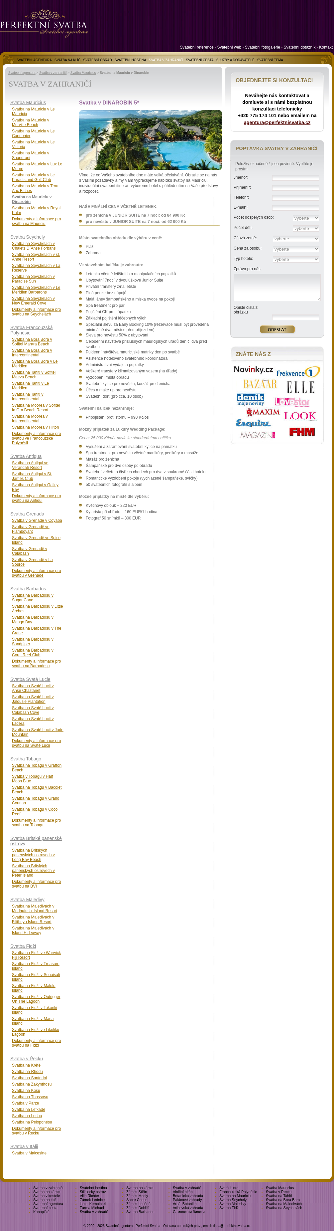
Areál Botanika (185, 1204)
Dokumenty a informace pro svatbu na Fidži (36, 1043)
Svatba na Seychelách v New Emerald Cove (33, 301)
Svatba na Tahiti (279, 1196)
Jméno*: (241, 177)
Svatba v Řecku (26, 1058)
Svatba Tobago (25, 758)
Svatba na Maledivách (284, 1204)
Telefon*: (241, 197)
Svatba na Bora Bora (283, 1200)
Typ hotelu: (243, 258)
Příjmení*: (242, 187)
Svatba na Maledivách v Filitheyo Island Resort (33, 919)
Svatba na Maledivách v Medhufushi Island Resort (34, 908)
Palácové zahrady (187, 1200)
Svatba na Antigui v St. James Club (32, 476)
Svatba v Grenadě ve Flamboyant (31, 529)
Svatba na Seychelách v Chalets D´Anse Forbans (34, 246)
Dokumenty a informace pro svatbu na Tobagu (36, 822)
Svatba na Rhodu (27, 1071)
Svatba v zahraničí (52, 73)
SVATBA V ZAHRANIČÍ (166, 60)
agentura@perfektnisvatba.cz (277, 122)
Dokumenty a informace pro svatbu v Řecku (36, 1130)
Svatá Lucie (228, 1188)
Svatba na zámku (140, 1188)
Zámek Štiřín (136, 1192)
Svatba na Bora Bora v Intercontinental (32, 352)
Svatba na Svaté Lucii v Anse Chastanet (33, 688)
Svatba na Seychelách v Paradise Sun (33, 279)
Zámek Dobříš (137, 1208)
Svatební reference (196, 47)
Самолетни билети (189, 1212)
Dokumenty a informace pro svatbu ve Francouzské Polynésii (36, 438)
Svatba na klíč (44, 1200)
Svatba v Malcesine (29, 1153)
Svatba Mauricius (83, 73)
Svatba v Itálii (24, 1146)
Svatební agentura (22, 73)
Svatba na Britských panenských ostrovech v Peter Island (33, 871)
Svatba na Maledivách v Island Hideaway (33, 930)
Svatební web (229, 47)
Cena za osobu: (248, 248)
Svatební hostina (93, 1188)
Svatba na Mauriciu (235, 1196)
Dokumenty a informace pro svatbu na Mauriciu (36, 221)
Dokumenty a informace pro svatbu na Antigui (36, 498)
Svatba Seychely (27, 237)
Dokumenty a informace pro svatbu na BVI (36, 884)
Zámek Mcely (137, 1196)
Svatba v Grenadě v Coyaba (37, 520)
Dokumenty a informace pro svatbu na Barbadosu (36, 663)
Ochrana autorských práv (181, 1226)
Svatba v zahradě (187, 1188)
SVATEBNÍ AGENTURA (34, 60)
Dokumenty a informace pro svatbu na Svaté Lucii (36, 743)
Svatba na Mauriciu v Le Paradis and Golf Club (33, 177)
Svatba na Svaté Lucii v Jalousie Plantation (33, 699)
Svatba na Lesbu (27, 1116)
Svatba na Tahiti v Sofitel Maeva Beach (34, 374)
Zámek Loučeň (138, 1204)
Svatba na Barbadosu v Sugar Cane (33, 597)
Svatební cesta (45, 1208)
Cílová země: (245, 238)
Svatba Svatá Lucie (30, 679)
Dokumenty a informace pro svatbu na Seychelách (36, 311)
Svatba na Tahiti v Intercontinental (28, 396)
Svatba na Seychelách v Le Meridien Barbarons (36, 290)
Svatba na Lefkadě (28, 1109)
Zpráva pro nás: (248, 269)
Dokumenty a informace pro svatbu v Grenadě (36, 573)
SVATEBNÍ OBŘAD (97, 60)
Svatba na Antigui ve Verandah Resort (30, 465)
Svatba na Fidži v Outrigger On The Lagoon (36, 999)
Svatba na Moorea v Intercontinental (30, 418)
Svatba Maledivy (27, 899)
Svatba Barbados (28, 588)
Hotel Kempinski (93, 1204)
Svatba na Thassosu (30, 1097)
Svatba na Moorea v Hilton (35, 427)
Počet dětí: (243, 227)
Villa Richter (89, 1196)
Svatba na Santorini (29, 1078)
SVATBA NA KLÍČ (68, 60)
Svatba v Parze (25, 1103)
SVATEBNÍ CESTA (199, 60)
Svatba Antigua (26, 456)
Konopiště (41, 1212)
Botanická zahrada (188, 1196)
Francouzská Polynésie (238, 1192)
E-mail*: (241, 207)
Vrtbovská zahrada (188, 1208)
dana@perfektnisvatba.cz (232, 1226)
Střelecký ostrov (93, 1192)
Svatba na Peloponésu (32, 1122)
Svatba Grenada (27, 513)
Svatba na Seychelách (284, 1208)
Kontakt (326, 47)
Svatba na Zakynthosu (32, 1084)
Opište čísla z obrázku (246, 309)
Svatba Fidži (23, 946)
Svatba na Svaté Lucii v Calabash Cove (33, 710)
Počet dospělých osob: (254, 217)
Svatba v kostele (46, 1196)
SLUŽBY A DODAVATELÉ (235, 60)
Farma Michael (92, 1208)
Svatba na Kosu (26, 1090)
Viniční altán (183, 1192)
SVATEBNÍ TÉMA (270, 60)
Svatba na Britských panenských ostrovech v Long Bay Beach (33, 855)
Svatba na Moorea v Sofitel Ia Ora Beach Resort (36, 407)
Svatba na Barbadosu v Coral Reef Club (33, 652)
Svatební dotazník (300, 47)
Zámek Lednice (92, 1200)
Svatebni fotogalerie (262, 47)
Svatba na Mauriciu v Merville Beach (30, 122)
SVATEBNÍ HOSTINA (130, 60)
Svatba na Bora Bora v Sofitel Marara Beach (32, 341)
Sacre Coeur (136, 1200)
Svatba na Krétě (26, 1065)
